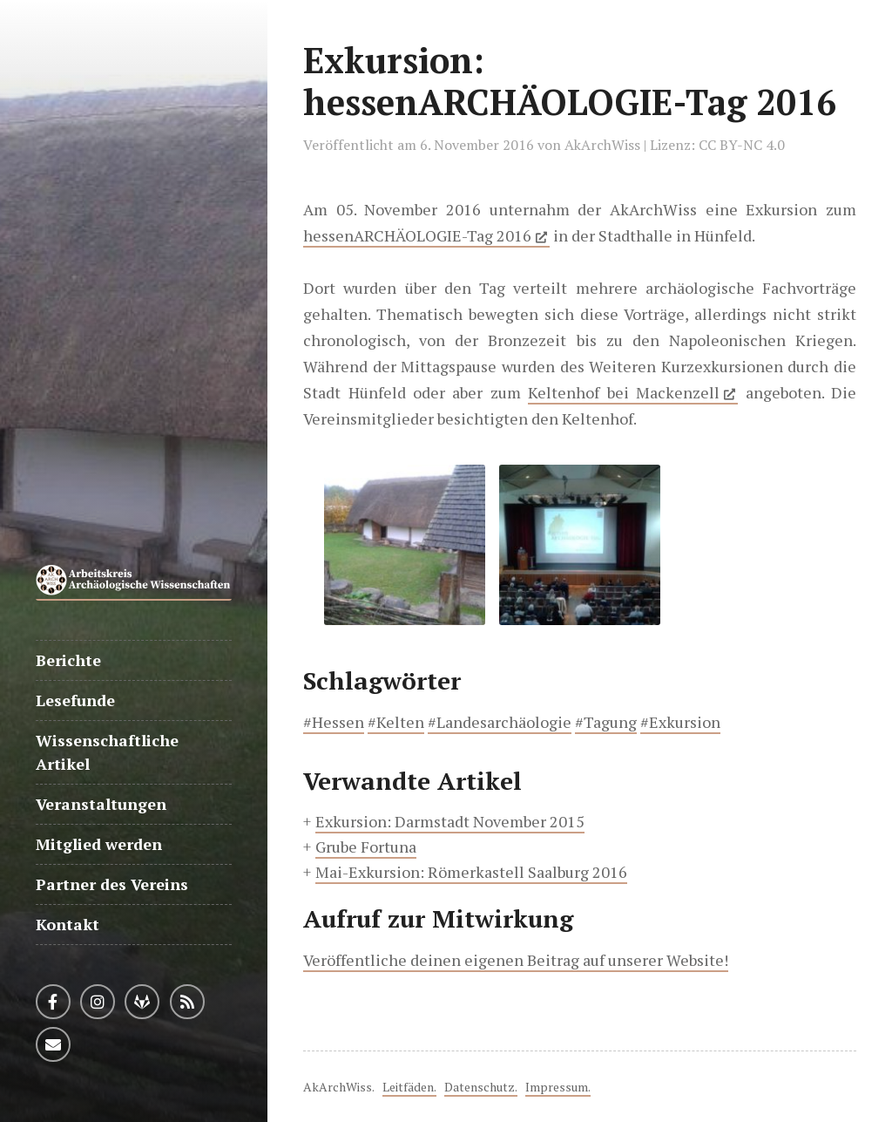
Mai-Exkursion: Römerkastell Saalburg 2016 (471, 871)
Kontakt (67, 924)
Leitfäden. (409, 1086)
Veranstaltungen (101, 803)
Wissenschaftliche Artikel (107, 752)
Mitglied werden (99, 843)
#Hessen (333, 721)
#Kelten (396, 721)
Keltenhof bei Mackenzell (624, 392)
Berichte (68, 659)
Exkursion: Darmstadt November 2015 (450, 821)
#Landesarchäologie (499, 721)
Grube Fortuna (365, 846)
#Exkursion (680, 721)
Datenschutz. (480, 1086)
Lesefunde (75, 700)
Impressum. (558, 1086)
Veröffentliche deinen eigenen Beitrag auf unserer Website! (515, 959)
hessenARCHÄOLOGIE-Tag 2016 (417, 235)
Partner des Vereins (112, 884)
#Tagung (606, 721)
